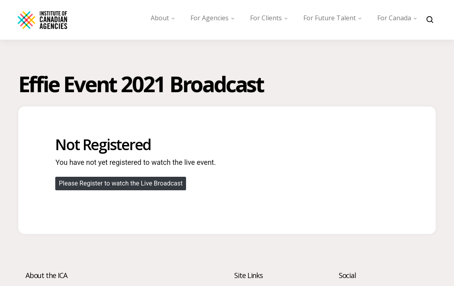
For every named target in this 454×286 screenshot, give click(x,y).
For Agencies (209, 18)
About (160, 18)
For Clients (266, 18)
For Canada (394, 18)
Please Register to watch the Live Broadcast (121, 183)
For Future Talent (329, 18)
